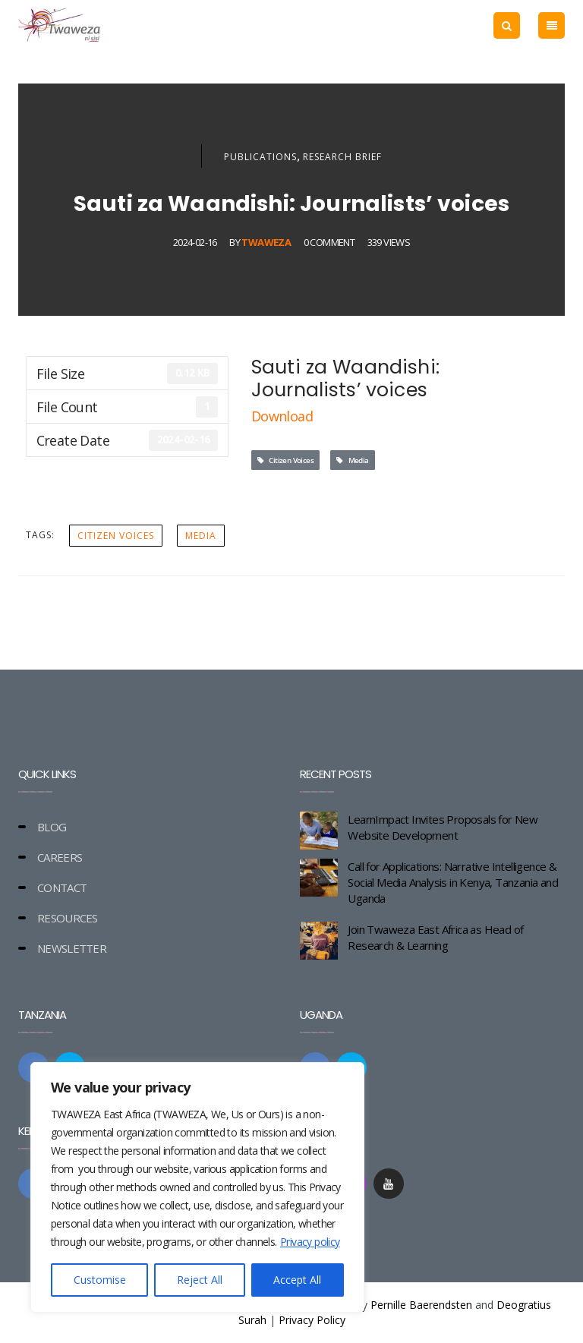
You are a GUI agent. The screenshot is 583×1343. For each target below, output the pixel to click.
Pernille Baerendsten (421, 1304)
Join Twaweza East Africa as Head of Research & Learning (435, 937)
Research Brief (342, 156)
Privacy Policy (312, 1320)
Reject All (199, 1279)
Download (282, 416)
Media (352, 460)
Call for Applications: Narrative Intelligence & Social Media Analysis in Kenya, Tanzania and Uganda (453, 882)
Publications (260, 156)
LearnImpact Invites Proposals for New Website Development (442, 827)
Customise (100, 1279)
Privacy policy (310, 1241)
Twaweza (266, 242)
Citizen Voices (285, 460)
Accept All (297, 1279)
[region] (197, 1187)
